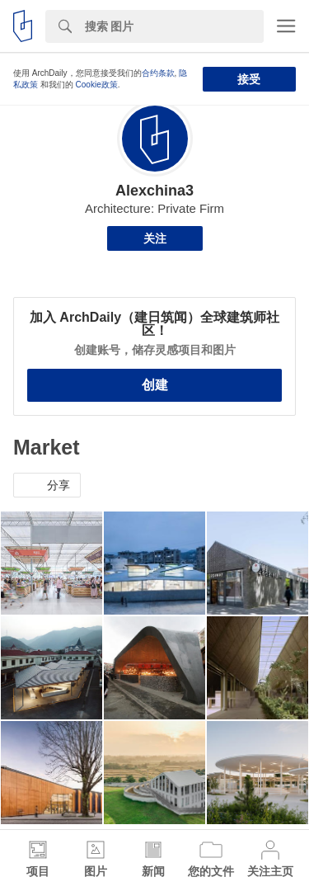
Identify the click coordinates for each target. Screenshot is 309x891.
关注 (154, 238)
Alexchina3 (154, 190)
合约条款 (158, 73)
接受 (248, 79)
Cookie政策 (97, 84)
